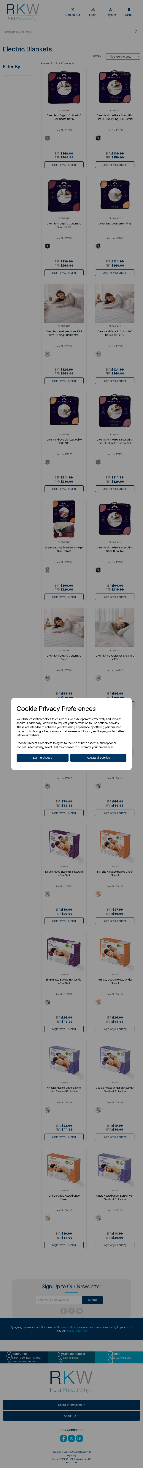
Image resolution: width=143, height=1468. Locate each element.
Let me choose (42, 757)
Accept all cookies (98, 757)
